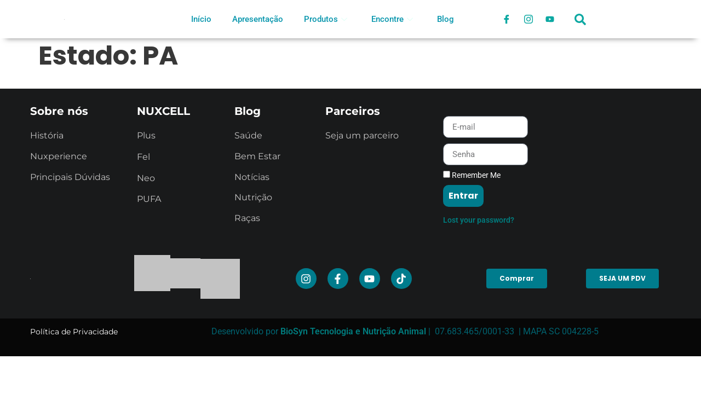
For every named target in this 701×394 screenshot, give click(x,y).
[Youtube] (550, 19)
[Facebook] (506, 19)
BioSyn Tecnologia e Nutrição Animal (353, 331)
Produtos (325, 19)
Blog (445, 19)
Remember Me (472, 175)
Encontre (392, 19)
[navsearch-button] (580, 25)
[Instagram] (528, 19)
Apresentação (257, 19)
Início (201, 19)
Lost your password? (478, 220)
